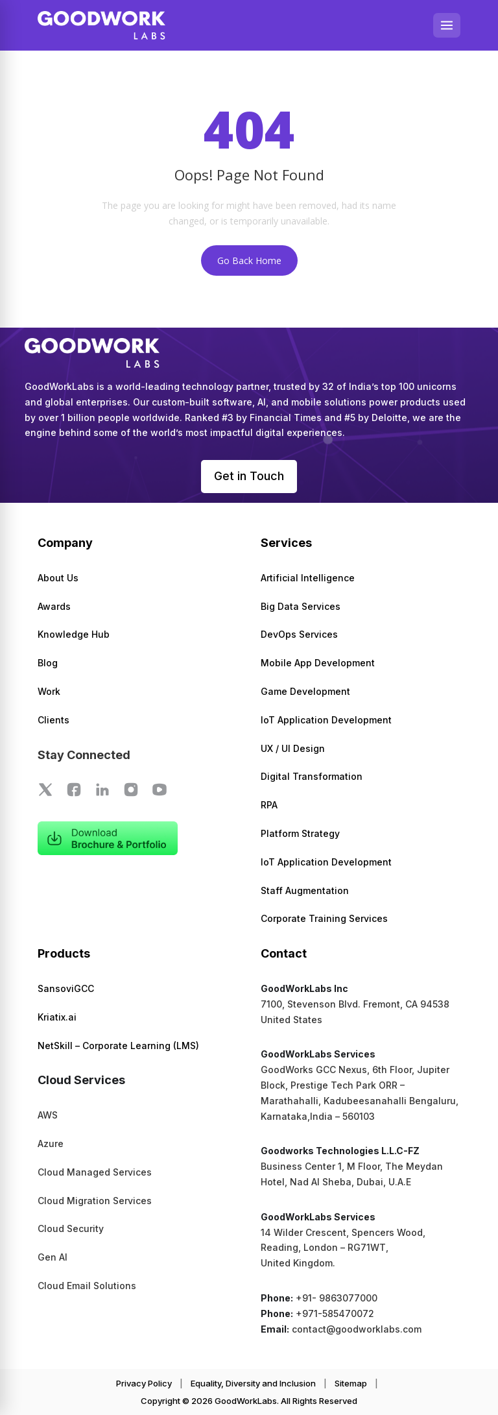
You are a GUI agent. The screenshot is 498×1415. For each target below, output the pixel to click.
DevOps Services (299, 634)
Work (49, 691)
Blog (48, 662)
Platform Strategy (300, 833)
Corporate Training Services (324, 919)
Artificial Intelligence (308, 577)
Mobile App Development (318, 662)
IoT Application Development (326, 719)
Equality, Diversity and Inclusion (253, 1383)
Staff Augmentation (305, 890)
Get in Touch (249, 476)
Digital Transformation (311, 776)
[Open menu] (446, 25)
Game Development (305, 691)
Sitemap (351, 1383)
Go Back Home (249, 260)
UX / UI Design (293, 748)
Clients (53, 719)
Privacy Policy (144, 1383)
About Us (58, 577)
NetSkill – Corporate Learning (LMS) (118, 1045)
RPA (269, 804)
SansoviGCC (66, 988)
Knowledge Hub (74, 634)
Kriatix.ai (57, 1016)
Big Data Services (300, 606)
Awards (54, 606)
